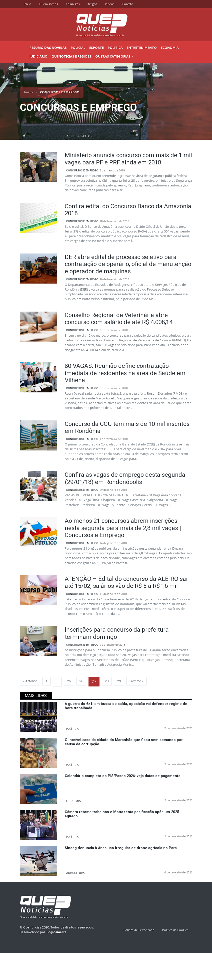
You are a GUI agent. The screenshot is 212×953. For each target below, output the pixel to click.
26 (81, 681)
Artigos (92, 4)
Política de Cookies (175, 930)
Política (115, 47)
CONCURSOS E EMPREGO (82, 170)
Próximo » (137, 681)
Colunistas (73, 4)
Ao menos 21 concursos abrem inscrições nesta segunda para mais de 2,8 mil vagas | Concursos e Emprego (123, 528)
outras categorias (113, 56)
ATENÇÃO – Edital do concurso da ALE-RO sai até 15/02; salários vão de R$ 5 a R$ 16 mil (126, 582)
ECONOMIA (73, 801)
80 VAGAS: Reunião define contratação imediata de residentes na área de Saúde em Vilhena (125, 373)
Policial (78, 47)
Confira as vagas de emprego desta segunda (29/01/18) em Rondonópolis (125, 478)
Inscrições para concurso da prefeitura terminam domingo (117, 633)
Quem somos (48, 4)
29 (119, 681)
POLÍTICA (72, 729)
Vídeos (109, 4)
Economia (170, 47)
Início (27, 4)
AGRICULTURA (75, 873)
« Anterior (30, 681)
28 (106, 681)
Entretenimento (142, 47)
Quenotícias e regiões (71, 56)
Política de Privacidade (139, 930)
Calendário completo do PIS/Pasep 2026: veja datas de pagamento (122, 776)
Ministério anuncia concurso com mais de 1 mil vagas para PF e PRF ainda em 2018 (128, 159)
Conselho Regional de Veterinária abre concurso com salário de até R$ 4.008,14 (118, 319)
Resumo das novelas (48, 47)
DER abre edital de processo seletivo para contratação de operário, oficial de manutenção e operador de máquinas (128, 264)
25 (69, 681)
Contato (127, 4)
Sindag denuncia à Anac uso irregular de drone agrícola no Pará (121, 848)
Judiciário (39, 56)
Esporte (96, 47)
